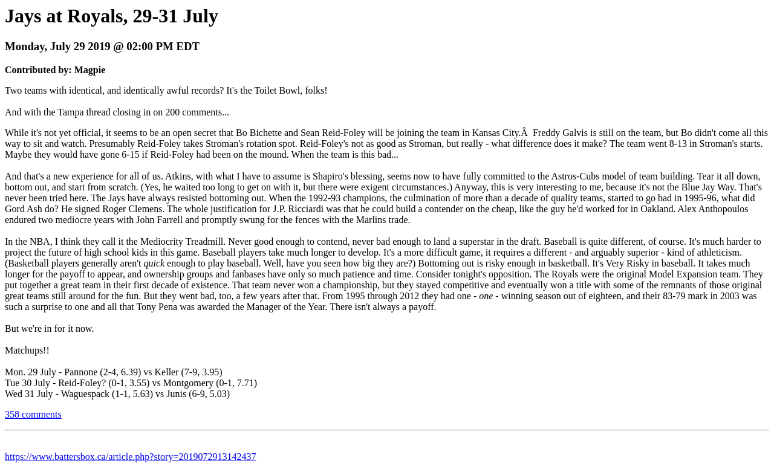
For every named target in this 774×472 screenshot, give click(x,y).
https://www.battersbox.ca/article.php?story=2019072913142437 (130, 456)
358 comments (33, 414)
